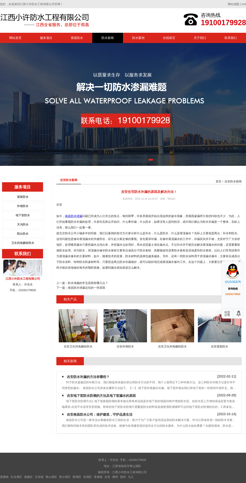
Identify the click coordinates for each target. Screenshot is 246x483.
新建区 (28, 476)
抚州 (123, 476)
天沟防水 (22, 224)
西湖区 (77, 476)
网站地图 (233, 4)
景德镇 (98, 476)
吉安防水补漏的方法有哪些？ (88, 377)
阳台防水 (22, 233)
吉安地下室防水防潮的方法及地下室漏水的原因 (101, 395)
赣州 (115, 476)
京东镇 (39, 476)
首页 (218, 181)
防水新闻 (107, 38)
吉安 (107, 476)
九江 (131, 476)
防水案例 (138, 38)
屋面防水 (77, 38)
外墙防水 (22, 206)
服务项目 (46, 38)
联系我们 (230, 38)
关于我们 (200, 38)
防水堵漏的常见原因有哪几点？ (88, 283)
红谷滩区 (16, 476)
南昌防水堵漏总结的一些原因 (86, 287)
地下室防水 (23, 215)
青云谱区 (65, 476)
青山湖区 (51, 476)
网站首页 (15, 38)
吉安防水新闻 (233, 181)
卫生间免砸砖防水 (22, 242)
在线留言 (169, 38)
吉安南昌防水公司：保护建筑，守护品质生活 (99, 414)
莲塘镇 (4, 476)
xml (243, 4)
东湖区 (87, 476)
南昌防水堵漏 (73, 216)
